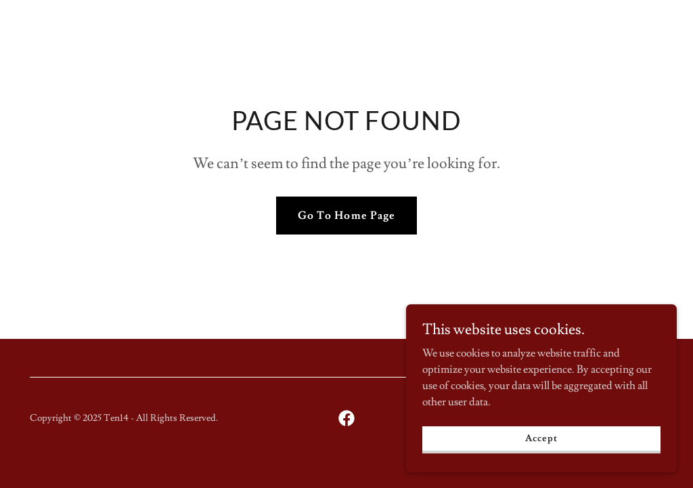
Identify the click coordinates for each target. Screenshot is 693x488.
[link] (346, 418)
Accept (541, 457)
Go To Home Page (346, 215)
